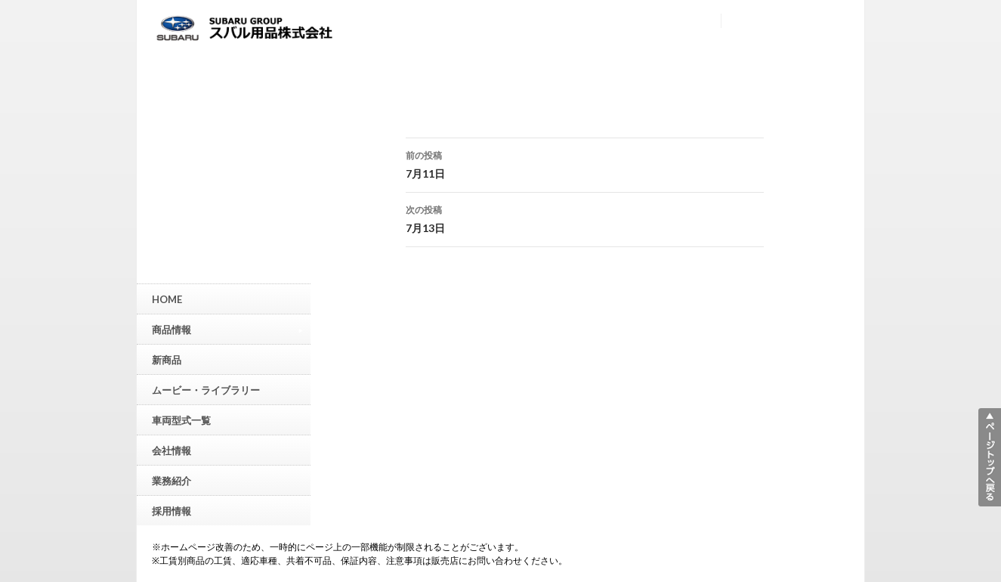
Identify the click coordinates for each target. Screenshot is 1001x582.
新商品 (166, 360)
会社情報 (171, 450)
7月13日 (585, 217)
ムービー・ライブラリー (206, 390)
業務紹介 (171, 481)
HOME (167, 299)
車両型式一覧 (181, 420)
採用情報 (171, 511)
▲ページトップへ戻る (989, 457)
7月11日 (585, 163)
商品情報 (227, 329)
